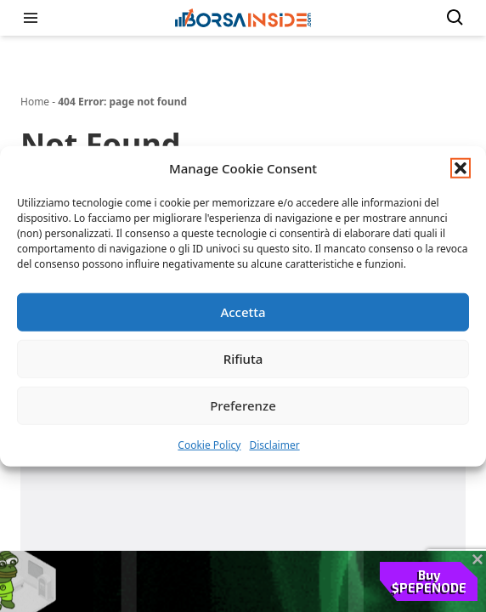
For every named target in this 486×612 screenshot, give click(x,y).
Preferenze (243, 405)
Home (34, 101)
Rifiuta (243, 358)
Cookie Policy (209, 444)
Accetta (242, 311)
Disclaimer (274, 444)
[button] (460, 168)
